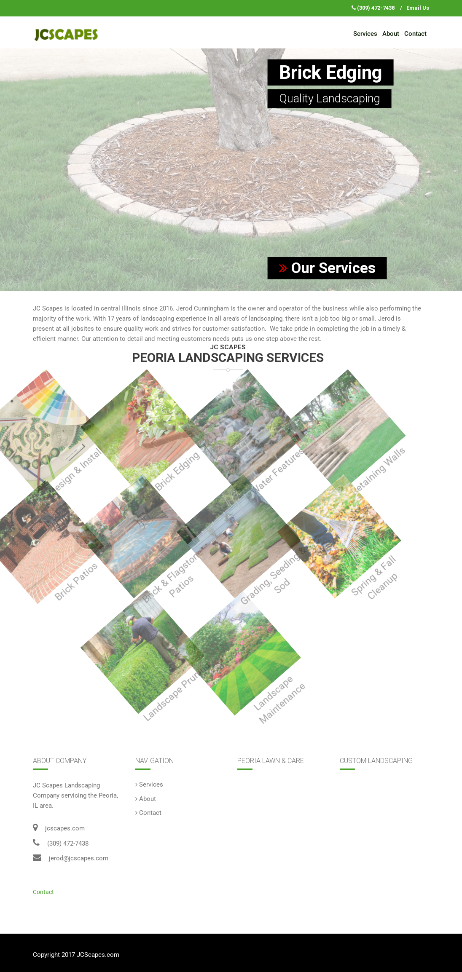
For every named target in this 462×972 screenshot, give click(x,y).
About (390, 33)
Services (365, 33)
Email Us (417, 8)
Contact (415, 33)
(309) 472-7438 (376, 8)
